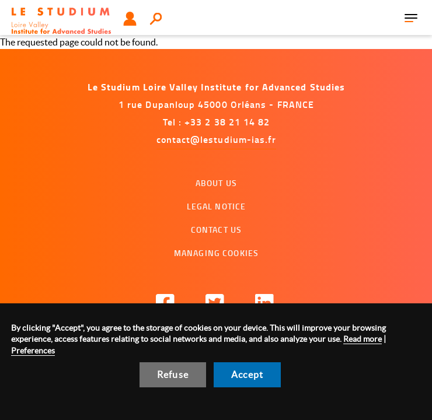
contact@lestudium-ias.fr (216, 139)
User (130, 19)
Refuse (173, 374)
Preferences (33, 350)
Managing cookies (216, 252)
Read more (362, 339)
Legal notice (216, 206)
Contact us (216, 229)
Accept (247, 374)
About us (216, 182)
